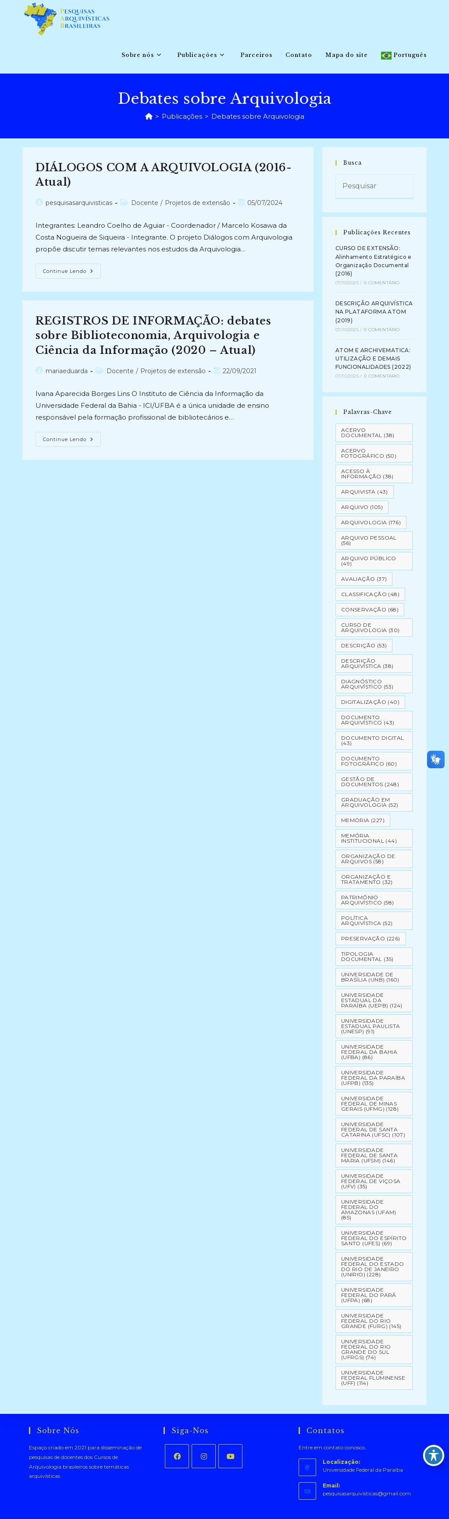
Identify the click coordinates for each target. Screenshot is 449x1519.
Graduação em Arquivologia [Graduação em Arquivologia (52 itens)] (370, 802)
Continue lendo (72, 273)
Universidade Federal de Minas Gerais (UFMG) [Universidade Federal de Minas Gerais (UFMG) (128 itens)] (370, 1103)
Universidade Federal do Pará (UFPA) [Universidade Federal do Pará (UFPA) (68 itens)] (368, 1295)
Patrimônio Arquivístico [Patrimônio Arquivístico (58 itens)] (367, 900)
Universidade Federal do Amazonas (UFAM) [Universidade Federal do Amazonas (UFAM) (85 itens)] (368, 1209)
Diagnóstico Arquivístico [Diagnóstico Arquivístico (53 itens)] (367, 684)
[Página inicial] (149, 116)
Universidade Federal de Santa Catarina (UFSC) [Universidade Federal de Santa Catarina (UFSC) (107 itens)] (373, 1129)
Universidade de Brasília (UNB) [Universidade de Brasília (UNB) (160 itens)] (370, 977)
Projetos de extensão (197, 203)
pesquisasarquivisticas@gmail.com (367, 1493)
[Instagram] (204, 1456)
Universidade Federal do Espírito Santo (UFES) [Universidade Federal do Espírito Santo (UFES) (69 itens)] (374, 1238)
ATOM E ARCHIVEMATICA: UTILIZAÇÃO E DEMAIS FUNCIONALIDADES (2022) (373, 358)
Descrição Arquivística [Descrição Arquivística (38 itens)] (367, 663)
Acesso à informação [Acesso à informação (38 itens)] (367, 474)
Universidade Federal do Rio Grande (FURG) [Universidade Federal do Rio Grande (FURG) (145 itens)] (371, 1320)
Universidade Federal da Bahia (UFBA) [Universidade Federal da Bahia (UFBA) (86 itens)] (369, 1051)
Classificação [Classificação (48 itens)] (370, 594)
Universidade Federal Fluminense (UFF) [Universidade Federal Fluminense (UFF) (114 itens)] (373, 1377)
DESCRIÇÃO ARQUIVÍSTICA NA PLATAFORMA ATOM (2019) (374, 311)
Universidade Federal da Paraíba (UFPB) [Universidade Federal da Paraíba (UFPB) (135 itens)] (373, 1077)
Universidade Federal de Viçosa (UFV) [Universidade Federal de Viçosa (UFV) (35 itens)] (371, 1181)
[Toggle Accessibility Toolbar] (433, 1455)
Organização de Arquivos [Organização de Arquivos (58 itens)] (368, 859)
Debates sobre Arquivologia (257, 116)
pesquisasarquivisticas (79, 203)
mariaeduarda (67, 371)
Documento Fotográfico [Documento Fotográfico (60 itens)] (369, 761)
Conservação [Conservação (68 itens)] (370, 609)
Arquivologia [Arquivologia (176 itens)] (371, 522)
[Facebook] (177, 1456)
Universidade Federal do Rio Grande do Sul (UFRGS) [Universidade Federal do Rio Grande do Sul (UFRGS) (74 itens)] (366, 1349)
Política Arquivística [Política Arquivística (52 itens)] (367, 920)
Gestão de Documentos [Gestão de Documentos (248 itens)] (370, 782)
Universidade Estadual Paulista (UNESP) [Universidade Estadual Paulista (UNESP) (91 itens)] (370, 1026)
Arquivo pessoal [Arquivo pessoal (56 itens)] (369, 540)
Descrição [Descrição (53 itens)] (364, 645)
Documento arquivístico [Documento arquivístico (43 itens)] (368, 720)
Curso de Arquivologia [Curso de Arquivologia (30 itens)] (370, 627)
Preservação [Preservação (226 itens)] (370, 938)
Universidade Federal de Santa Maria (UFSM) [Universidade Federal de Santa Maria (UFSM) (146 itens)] (369, 1155)
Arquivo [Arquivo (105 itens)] (362, 507)
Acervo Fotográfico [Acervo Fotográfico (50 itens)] (368, 453)
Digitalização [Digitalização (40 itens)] (370, 702)
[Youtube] (230, 1456)
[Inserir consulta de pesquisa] (374, 187)
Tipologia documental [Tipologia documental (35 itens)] (367, 956)
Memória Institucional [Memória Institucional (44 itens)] (369, 838)
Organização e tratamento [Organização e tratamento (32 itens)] (367, 879)
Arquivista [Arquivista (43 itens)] (364, 491)
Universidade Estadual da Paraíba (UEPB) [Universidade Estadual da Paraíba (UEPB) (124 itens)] (372, 1000)
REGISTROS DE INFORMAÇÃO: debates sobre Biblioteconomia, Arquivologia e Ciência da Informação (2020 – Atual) (153, 335)
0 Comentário (381, 283)
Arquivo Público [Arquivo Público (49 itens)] (368, 561)
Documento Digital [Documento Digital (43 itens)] (372, 740)
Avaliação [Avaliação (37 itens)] (364, 579)
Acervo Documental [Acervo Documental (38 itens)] (368, 432)
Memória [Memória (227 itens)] (363, 820)
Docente (144, 203)
